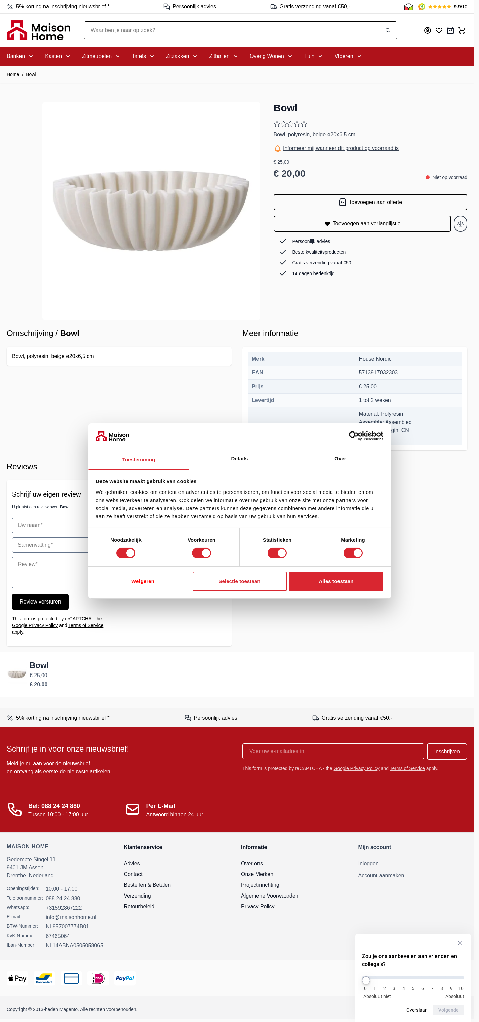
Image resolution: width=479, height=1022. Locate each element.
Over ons (252, 863)
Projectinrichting (260, 885)
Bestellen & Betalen (147, 885)
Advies (132, 863)
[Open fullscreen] (151, 211)
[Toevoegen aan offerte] (371, 202)
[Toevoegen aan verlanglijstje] (362, 224)
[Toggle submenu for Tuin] (314, 56)
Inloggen (368, 863)
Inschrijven (447, 751)
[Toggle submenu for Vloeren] (348, 56)
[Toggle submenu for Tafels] (143, 56)
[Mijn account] (427, 30)
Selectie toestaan (239, 581)
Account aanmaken (381, 875)
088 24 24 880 (63, 898)
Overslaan (417, 1010)
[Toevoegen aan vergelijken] (460, 224)
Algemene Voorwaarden (269, 896)
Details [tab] (239, 458)
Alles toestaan (336, 581)
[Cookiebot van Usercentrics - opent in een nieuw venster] (353, 436)
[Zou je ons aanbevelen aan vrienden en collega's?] (413, 977)
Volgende (448, 1010)
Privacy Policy (258, 906)
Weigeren (142, 581)
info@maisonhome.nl (71, 917)
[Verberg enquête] (460, 943)
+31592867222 (64, 908)
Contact (133, 874)
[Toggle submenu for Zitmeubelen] (101, 56)
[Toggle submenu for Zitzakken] (182, 56)
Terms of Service (85, 625)
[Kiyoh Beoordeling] (442, 6)
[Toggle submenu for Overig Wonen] (271, 56)
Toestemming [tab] (138, 459)
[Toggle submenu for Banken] (20, 56)
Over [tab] (340, 458)
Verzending (137, 896)
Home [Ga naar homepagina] (13, 74)
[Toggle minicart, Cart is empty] (461, 30)
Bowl (31, 74)
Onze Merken (257, 874)
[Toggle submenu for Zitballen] (224, 56)
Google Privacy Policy (35, 625)
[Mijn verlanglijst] (439, 30)
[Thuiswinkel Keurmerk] (408, 6)
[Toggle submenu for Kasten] (58, 56)
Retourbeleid (139, 906)
